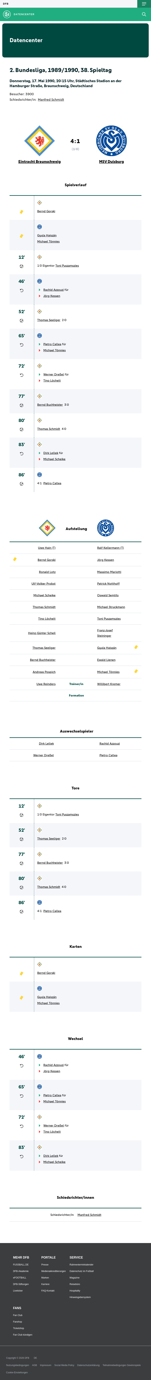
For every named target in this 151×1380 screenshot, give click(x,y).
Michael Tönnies (48, 241)
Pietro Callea (52, 344)
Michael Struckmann (111, 607)
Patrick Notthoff (108, 583)
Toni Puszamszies (67, 265)
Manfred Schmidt (51, 100)
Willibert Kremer (108, 684)
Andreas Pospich (44, 672)
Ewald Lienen (106, 659)
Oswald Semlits (108, 595)
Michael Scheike (54, 459)
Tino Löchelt (52, 380)
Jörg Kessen (51, 295)
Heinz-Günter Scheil (42, 633)
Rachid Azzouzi (53, 289)
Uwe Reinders (46, 684)
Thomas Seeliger (48, 320)
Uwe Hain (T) (47, 547)
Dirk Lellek (50, 453)
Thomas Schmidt (48, 428)
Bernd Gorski (46, 211)
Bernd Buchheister (50, 404)
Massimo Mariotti (109, 572)
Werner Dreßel (53, 374)
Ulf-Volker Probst (43, 583)
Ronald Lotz (47, 572)
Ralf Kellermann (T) (110, 547)
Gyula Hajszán (47, 235)
